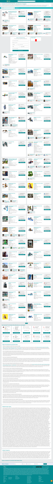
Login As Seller (28, 482)
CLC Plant (48, 432)
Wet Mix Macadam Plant (46, 428)
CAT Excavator (47, 418)
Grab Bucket (37, 433)
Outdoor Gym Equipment (35, 473)
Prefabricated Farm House (10, 469)
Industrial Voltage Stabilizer (20, 470)
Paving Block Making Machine (28, 408)
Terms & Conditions (17, 477)
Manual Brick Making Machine (26, 440)
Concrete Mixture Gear (41, 445)
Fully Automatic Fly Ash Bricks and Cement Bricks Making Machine (48, 19)
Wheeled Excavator (21, 445)
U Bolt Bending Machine (44, 407)
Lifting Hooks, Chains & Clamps (15, 454)
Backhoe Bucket (46, 445)
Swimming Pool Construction (19, 473)
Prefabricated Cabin (35, 469)
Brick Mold (25, 446)
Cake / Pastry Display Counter (23, 471)
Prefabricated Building (45, 469)
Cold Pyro (21, 474)
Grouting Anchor (10, 408)
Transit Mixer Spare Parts (5, 444)
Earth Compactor (32, 429)
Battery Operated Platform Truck (6, 474)
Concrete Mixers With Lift (46, 440)
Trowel (48, 407)
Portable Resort (19, 469)
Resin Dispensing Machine (6, 414)
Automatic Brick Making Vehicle (19, 440)
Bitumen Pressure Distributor (43, 433)
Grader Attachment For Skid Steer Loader (28, 424)
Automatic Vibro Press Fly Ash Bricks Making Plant (38, 240)
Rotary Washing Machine (14, 470)
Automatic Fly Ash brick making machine (32, 32)
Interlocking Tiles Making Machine (34, 411)
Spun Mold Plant (46, 410)
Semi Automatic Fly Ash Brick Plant (22, 32)
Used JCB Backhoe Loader (19, 418)
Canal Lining (41, 410)
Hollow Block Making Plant (8, 415)
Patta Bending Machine (11, 432)
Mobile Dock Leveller (19, 423)
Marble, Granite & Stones (34, 452)
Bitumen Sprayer (32, 432)
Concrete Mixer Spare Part (28, 427)
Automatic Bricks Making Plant (6, 258)
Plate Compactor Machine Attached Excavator (19, 442)
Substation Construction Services (36, 410)
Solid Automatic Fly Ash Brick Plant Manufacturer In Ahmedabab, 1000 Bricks (15, 33)
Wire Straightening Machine (42, 424)
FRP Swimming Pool (13, 473)
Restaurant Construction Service (16, 410)
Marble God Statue (38, 471)
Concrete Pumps (41, 440)
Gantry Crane (41, 470)
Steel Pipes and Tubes (29, 453)
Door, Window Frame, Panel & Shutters (25, 456)
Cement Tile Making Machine (26, 418)
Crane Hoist (44, 470)
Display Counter (19, 468)
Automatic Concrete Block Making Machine (21, 415)
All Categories (10, 478)
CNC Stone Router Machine (8, 470)
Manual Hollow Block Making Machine (20, 416)
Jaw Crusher (13, 436)
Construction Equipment (36, 419)
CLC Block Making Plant (41, 427)
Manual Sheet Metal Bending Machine (42, 408)
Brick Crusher (21, 414)
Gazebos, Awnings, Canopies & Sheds (13, 452)
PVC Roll (42, 471)
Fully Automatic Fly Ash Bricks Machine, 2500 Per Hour (7, 235)
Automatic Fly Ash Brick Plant (48, 32)
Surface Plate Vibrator (18, 420)
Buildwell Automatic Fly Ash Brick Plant (48, 166)
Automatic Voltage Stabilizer (32, 470)
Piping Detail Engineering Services (12, 347)
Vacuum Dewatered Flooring (16, 429)
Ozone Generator (17, 474)
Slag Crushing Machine (30, 444)
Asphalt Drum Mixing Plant (5, 429)
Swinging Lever (34, 416)
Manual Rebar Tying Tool (8, 420)
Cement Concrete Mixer (39, 346)
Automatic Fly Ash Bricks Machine (47, 137)
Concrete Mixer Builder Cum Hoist (30, 431)
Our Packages (28, 478)
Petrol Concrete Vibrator (37, 429)
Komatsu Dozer (26, 445)
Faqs (4, 481)
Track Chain (27, 419)
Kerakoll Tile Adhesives (25, 425)
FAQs (50, 2)
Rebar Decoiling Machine (20, 437)
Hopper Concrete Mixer (37, 431)
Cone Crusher (11, 414)
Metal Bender (11, 445)
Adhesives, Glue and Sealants (44, 457)
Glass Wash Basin (9, 416)
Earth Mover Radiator (36, 418)
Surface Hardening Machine (45, 411)
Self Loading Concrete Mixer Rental (18, 424)
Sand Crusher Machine (39, 436)
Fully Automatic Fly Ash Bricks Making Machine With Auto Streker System (15, 125)
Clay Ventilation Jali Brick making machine (38, 442)
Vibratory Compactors (5, 423)
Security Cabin (46, 468)
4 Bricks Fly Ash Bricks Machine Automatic (32, 309)
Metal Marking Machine (33, 471)
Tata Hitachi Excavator (41, 418)
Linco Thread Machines (19, 431)
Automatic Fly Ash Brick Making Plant (7, 32)
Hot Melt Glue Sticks (46, 412)
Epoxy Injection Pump (17, 441)
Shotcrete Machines (9, 436)
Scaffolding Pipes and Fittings (7, 453)
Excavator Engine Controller (16, 419)
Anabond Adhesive (42, 419)
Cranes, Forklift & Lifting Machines (40, 454)
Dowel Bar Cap (34, 433)
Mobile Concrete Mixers (23, 429)
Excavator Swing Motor (22, 419)
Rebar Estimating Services (28, 410)
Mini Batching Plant (46, 431)
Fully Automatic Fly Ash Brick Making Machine (12, 54)
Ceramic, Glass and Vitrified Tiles (36, 453)
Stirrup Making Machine (33, 428)
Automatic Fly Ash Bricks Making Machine (37, 11)
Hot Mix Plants (42, 431)
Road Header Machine (10, 442)
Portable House (5, 469)
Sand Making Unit (14, 415)
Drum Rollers (40, 411)
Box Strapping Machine (8, 468)
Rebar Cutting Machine (13, 431)
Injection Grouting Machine (42, 437)
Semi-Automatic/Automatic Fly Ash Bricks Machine (7, 201)
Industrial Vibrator (7, 437)
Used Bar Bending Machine (34, 445)
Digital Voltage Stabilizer (26, 470)
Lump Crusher (31, 442)
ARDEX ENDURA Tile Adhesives (38, 425)
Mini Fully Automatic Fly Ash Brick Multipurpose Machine (12, 11)
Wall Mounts (13, 416)
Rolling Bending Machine (5, 432)
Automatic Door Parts (5, 412)
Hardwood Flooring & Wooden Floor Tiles (7, 456)
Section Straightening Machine (28, 441)
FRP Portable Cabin (27, 469)
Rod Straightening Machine (11, 440)
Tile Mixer (25, 433)
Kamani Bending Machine (22, 436)
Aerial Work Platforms (40, 423)
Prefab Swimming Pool (8, 473)
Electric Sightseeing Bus (41, 473)
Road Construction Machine (39, 428)
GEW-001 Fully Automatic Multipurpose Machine (7, 20)
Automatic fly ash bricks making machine (12, 69)
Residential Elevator (29, 468)
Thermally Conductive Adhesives (12, 423)
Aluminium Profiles (43, 429)
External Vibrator (4, 436)
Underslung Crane (37, 470)
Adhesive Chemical (31, 425)
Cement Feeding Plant (31, 438)
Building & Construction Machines (6, 2)
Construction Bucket (21, 433)
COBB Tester (4, 471)
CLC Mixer (43, 414)
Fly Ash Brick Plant (11, 141)
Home (2, 2)
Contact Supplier (6, 332)
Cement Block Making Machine (35, 437)
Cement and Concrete (14, 453)
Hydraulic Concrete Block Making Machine (42, 415)
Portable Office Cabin (40, 469)
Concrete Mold (39, 414)
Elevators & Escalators (40, 452)
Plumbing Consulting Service (36, 407)
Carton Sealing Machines (14, 468)
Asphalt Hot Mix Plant (5, 433)
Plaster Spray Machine (15, 445)
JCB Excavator (13, 420)
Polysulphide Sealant (10, 424)
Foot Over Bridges (8, 411)
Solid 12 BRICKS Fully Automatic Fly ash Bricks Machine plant (7, 270)
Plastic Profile (44, 346)
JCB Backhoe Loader (12, 418)
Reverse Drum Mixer (4, 428)
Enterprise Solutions (29, 481)
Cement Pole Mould (4, 408)
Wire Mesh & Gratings (20, 452)
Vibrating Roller (14, 428)
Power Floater (22, 428)
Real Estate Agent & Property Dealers (36, 457)
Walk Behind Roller (4, 441)
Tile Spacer (29, 445)
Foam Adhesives (12, 425)
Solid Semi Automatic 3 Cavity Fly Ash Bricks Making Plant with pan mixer (12, 159)
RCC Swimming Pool (24, 473)
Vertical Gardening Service (37, 444)
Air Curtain (44, 471)
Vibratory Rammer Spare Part (45, 416)
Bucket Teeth (18, 411)
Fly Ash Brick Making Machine (32, 178)
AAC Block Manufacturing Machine (33, 414)
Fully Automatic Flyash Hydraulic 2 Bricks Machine (38, 303)
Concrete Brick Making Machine (27, 437)
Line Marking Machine (43, 444)
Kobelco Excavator (4, 419)
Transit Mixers (43, 438)
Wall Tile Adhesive (31, 423)
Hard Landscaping (22, 410)
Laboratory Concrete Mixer (14, 438)
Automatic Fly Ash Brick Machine (32, 100)
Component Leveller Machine (19, 444)
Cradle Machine (28, 432)
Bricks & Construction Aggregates (35, 456)
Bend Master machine (35, 408)
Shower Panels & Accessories (42, 456)
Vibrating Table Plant (34, 446)
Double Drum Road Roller (25, 423)
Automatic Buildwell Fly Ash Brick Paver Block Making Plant (32, 166)
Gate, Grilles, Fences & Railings (16, 456)
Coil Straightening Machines (35, 441)
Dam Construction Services (8, 410)
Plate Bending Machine (17, 432)
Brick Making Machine (26, 414)
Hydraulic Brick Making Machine (31, 412)
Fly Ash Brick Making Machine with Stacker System (12, 92)
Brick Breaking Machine (39, 420)
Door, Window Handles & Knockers (22, 453)
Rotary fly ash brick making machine (32, 420)
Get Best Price (9, 13)
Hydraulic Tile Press (27, 411)
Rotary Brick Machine (37, 412)
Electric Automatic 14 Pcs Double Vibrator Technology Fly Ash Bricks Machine (22, 270)
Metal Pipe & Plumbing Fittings (32, 454)
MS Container (31, 469)
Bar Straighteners (8, 431)
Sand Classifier (27, 436)
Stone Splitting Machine (21, 427)
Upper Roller (8, 418)
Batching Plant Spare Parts (35, 427)
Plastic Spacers (7, 425)
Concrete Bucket (16, 433)
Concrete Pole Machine (14, 411)
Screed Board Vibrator (27, 428)
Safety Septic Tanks (14, 408)
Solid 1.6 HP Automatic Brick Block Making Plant (12, 117)
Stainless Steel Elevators (42, 468)
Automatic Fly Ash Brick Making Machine (32, 18)
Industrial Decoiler (44, 436)
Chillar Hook (7, 445)
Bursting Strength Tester (9, 471)
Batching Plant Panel (46, 442)
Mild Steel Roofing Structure (28, 416)
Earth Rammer (11, 429)
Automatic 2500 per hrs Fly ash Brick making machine (38, 92)
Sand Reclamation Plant (33, 436)
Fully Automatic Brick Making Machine (12, 412)
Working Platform (36, 423)
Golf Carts (45, 473)
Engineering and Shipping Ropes (24, 454)
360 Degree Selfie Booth (24, 474)
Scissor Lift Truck (37, 468)
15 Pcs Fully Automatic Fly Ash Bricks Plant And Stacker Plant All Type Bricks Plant (15, 270)
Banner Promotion (29, 479)
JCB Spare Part (25, 444)
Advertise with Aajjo (29, 477)
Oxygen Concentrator (13, 474)
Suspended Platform (23, 432)
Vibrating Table (19, 438)
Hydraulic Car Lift (33, 468)
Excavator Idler (22, 411)
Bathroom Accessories (28, 457)
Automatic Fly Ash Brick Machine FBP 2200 (48, 100)
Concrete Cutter (10, 428)
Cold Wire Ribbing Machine (10, 441)
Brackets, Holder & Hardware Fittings (6, 454)
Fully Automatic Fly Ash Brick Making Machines (7, 64)
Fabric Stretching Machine (38, 438)
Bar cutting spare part (39, 416)
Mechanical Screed (16, 425)
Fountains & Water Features (27, 452)
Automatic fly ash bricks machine (32, 211)
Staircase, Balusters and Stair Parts (21, 457)
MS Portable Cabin (23, 469)
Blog (3, 479)
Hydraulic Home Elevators (24, 468)
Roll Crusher (17, 436)
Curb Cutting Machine (29, 433)
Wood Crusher (27, 442)
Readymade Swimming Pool (30, 473)
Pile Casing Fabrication (9, 446)
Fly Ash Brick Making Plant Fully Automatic (12, 25)
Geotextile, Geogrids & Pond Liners (12, 457)
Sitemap (4, 477)
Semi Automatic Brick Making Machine (22, 412)
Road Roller (28, 429)
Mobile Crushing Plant (7, 427)
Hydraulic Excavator (9, 419)
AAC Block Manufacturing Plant (14, 427)
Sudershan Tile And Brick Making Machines (37, 263)
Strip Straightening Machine (12, 444)
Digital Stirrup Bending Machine (34, 440)
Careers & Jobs (10, 477)
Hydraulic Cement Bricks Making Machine (7, 76)
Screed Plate (21, 446)
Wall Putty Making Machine (13, 437)
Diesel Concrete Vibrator (24, 420)
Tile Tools (42, 412)
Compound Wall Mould (7, 438)
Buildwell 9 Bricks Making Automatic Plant (40, 166)
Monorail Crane (47, 470)
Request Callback (47, 16)
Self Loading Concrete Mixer (25, 438)
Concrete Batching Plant (16, 414)
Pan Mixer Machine (29, 446)
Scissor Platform (46, 423)
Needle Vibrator (18, 428)
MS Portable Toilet (15, 469)
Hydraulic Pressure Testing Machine (16, 471)
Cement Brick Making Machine (16, 446)
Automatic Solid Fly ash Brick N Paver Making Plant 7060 (15, 235)
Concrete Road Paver (30, 474)
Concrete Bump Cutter (45, 420)
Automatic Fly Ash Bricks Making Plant (7, 166)
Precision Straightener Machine (43, 441)
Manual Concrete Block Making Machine (32, 415)
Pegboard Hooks (47, 427)
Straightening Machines (11, 433)
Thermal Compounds (35, 424)
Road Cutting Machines (44, 432)
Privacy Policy (16, 478)
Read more (45, 5)
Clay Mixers (23, 431)
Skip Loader (31, 418)
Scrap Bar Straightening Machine (16, 407)
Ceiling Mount (20, 425)
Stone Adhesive (44, 425)
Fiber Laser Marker (29, 471)
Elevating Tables (22, 441)
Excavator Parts (31, 419)
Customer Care (5, 478)
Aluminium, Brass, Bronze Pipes (44, 453)
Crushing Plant (20, 347)
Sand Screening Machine (38, 432)
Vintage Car (48, 473)
